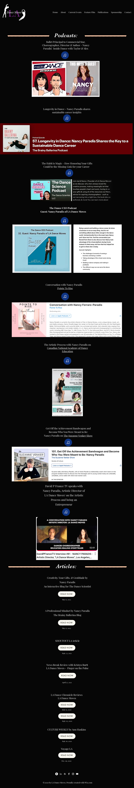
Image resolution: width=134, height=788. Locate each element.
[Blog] (64, 774)
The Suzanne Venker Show (78, 435)
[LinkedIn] (60, 774)
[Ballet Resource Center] (56, 774)
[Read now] (66, 594)
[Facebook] (69, 774)
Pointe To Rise (65, 288)
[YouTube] (77, 774)
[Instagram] (73, 774)
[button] (63, 12)
